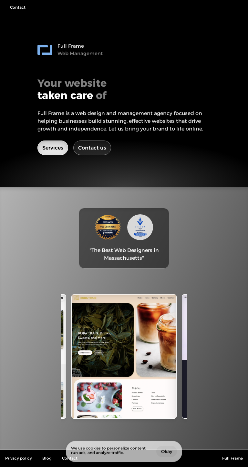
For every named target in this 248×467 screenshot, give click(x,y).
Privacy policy (18, 458)
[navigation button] (15, 7)
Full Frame (232, 458)
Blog (47, 458)
